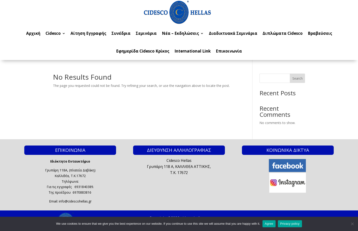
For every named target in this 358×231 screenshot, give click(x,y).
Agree (269, 223)
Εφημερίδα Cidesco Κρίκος (142, 51)
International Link (192, 51)
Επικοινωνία (229, 51)
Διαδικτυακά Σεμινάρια (233, 33)
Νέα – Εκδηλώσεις (180, 33)
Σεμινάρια (146, 33)
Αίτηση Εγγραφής (88, 33)
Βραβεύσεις (320, 33)
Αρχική (33, 33)
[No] (352, 223)
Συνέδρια (121, 33)
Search (297, 78)
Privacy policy (290, 223)
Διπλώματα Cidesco (282, 33)
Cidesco (53, 33)
